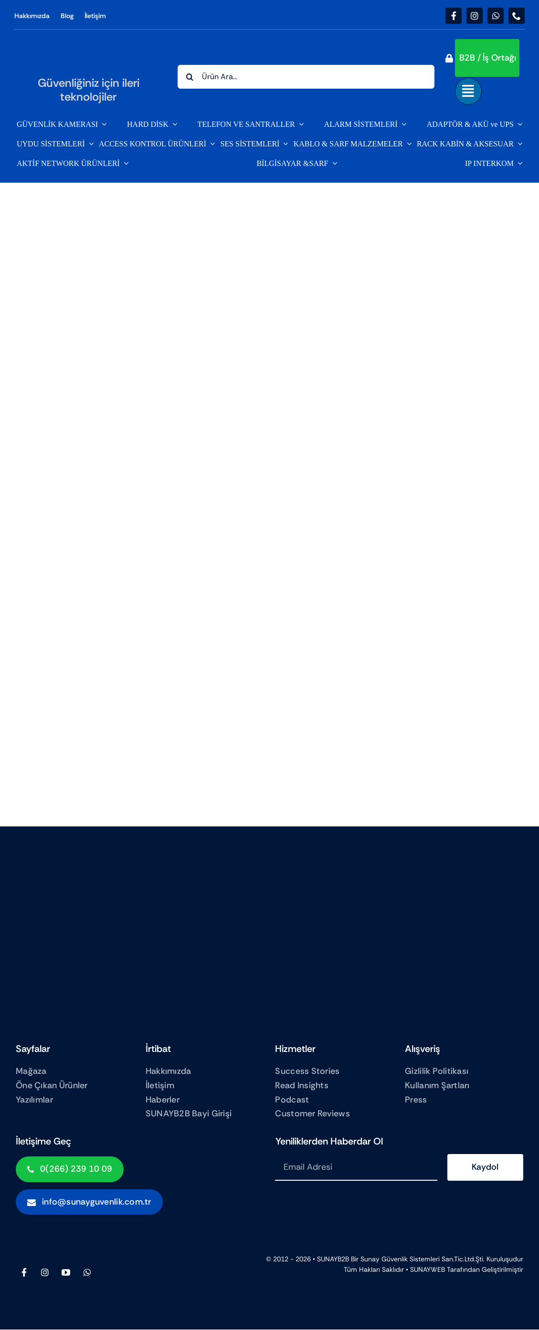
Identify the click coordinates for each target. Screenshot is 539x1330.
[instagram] (474, 16)
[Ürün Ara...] (306, 77)
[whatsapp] (495, 16)
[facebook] (453, 16)
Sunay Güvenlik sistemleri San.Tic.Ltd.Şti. (422, 1259)
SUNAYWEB (427, 1269)
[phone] (516, 16)
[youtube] (66, 1272)
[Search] (189, 77)
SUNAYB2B (333, 1259)
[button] (487, 58)
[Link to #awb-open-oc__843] (468, 91)
